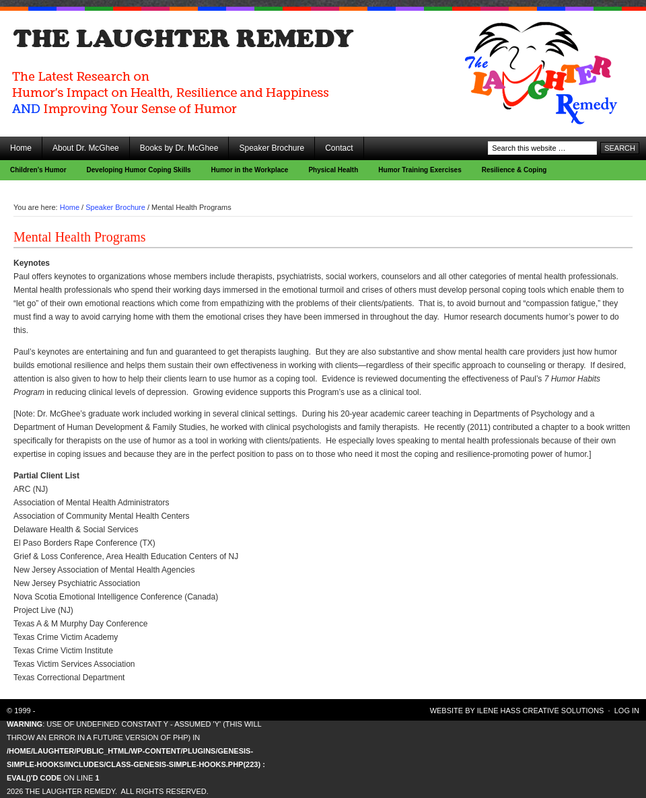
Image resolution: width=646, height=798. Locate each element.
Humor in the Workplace (250, 170)
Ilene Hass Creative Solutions (540, 710)
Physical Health (333, 170)
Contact (339, 148)
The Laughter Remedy (121, 47)
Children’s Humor (38, 170)
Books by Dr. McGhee (179, 148)
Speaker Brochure (271, 148)
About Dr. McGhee (85, 148)
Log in (626, 710)
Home (21, 148)
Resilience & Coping (514, 170)
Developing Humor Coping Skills (139, 170)
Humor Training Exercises (419, 170)
